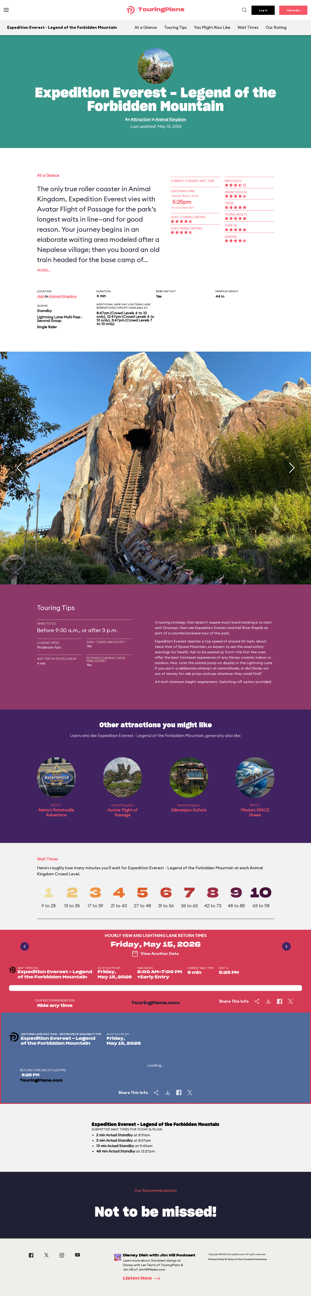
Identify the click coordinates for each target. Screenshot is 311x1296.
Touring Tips (175, 27)
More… (43, 270)
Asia (40, 296)
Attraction (141, 119)
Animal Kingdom (170, 119)
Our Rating (276, 27)
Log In (263, 10)
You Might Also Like (212, 27)
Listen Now (143, 1278)
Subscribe (293, 10)
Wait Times (248, 27)
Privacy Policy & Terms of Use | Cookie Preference (237, 1259)
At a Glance (146, 27)
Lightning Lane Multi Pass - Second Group (60, 319)
